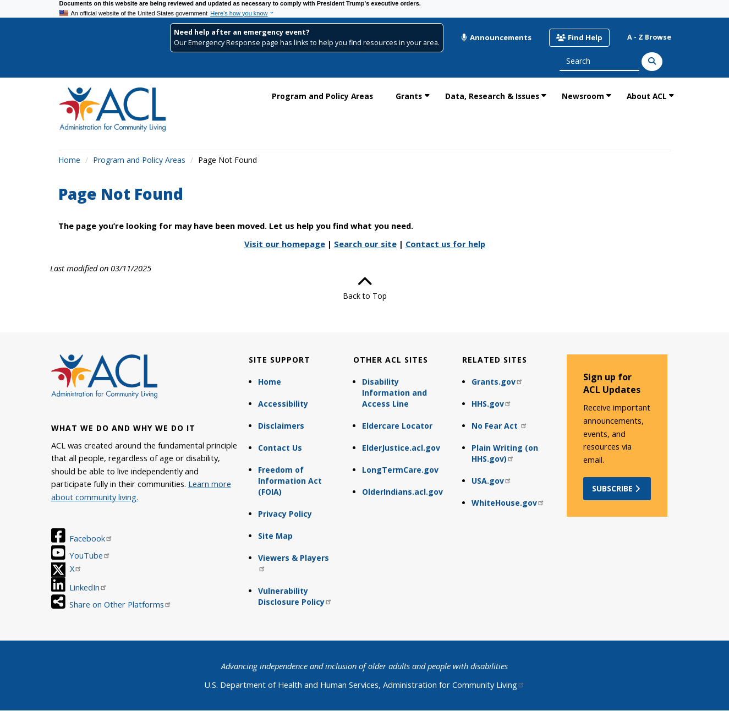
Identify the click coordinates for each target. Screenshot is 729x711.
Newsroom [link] (583, 96)
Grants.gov (497, 381)
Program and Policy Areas (139, 160)
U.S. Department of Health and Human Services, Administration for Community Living (364, 684)
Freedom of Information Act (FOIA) (290, 480)
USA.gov (492, 480)
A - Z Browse (649, 37)
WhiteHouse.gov (508, 502)
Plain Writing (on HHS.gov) (505, 453)
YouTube (90, 555)
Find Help (579, 37)
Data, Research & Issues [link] (492, 96)
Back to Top (365, 288)
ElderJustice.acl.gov (401, 447)
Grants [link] (409, 96)
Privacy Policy (285, 513)
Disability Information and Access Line (394, 392)
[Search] (652, 61)
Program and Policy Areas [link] (322, 96)
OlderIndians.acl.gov (402, 491)
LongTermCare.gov (400, 469)
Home (69, 160)
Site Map (275, 535)
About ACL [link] (647, 96)
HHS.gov (492, 403)
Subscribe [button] (617, 488)
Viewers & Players (293, 562)
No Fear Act (500, 425)
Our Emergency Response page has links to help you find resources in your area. (307, 42)
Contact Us (280, 447)
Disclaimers (281, 425)
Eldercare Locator (397, 425)
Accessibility (283, 403)
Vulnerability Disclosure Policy (295, 596)
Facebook (91, 538)
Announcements (496, 37)
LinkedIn (88, 587)
